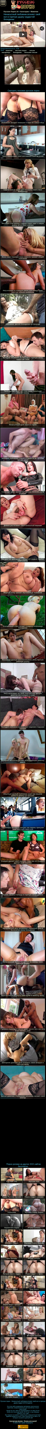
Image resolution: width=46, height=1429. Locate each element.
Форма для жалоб (30, 1421)
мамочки (9, 50)
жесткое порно (21, 50)
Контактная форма (16, 1421)
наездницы (6, 52)
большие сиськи (30, 52)
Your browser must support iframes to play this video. (23, 35)
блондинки (17, 52)
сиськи (32, 50)
